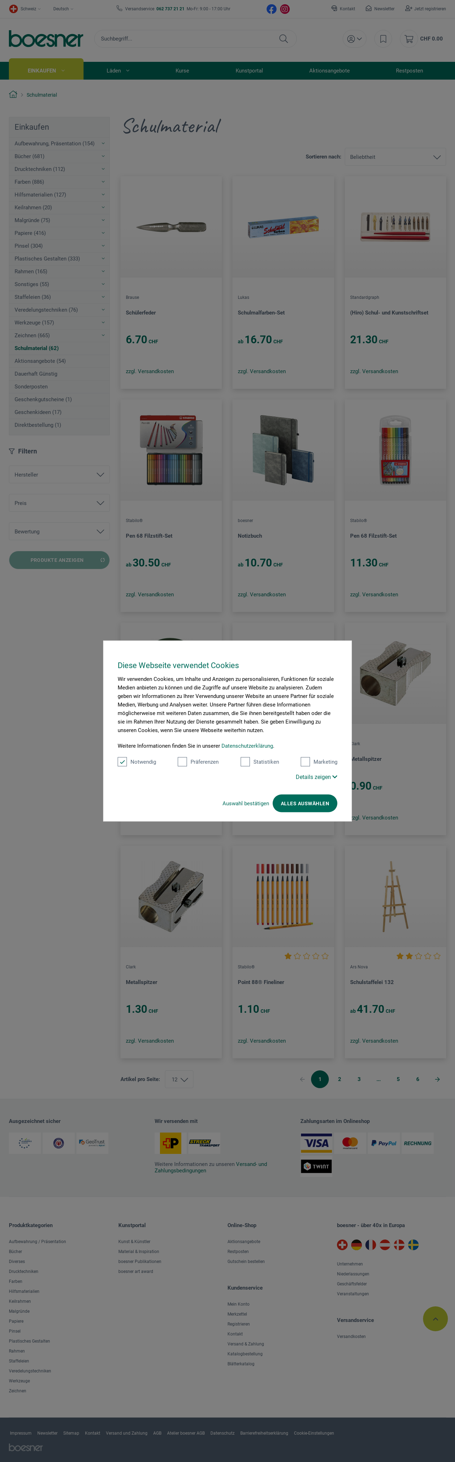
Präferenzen (198, 762)
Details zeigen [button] (316, 777)
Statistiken (260, 762)
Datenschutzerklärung (247, 746)
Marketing (319, 762)
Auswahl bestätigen (246, 803)
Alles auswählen (305, 803)
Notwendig (137, 762)
